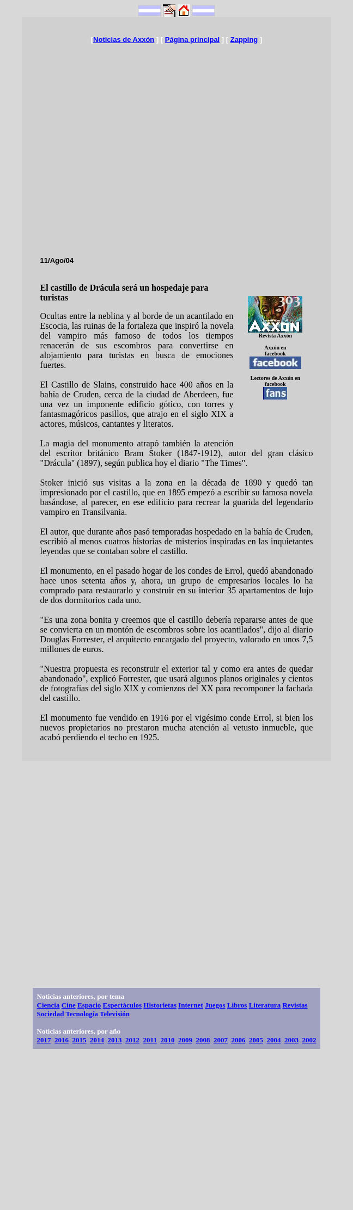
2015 (79, 1040)
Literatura (265, 1005)
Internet (190, 1005)
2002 (309, 1040)
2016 (61, 1040)
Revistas (294, 1005)
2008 (203, 1040)
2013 (115, 1040)
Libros (237, 1005)
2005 (256, 1040)
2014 (97, 1040)
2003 (291, 1040)
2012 (132, 1040)
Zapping (244, 39)
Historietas (159, 1005)
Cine (69, 1005)
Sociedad (50, 1014)
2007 (221, 1040)
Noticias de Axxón (123, 39)
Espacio (89, 1005)
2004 (273, 1040)
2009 (185, 1040)
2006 (238, 1040)
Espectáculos (122, 1005)
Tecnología (81, 1014)
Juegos (215, 1005)
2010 (167, 1040)
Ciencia (48, 1005)
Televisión (115, 1014)
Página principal (192, 39)
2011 (150, 1040)
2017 (44, 1040)
